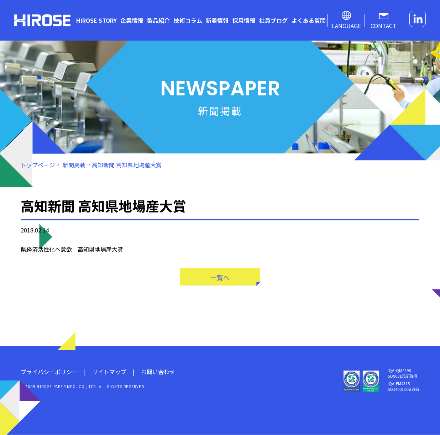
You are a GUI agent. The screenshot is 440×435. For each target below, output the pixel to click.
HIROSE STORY (96, 20)
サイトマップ (109, 372)
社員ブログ (273, 20)
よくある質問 (309, 20)
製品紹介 (158, 20)
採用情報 (243, 20)
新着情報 (217, 20)
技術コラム (188, 20)
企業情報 (131, 20)
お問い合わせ (158, 372)
